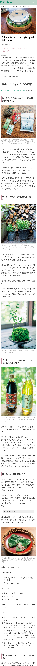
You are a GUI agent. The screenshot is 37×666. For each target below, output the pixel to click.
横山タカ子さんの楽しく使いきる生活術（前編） (13, 90)
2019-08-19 (6, 44)
